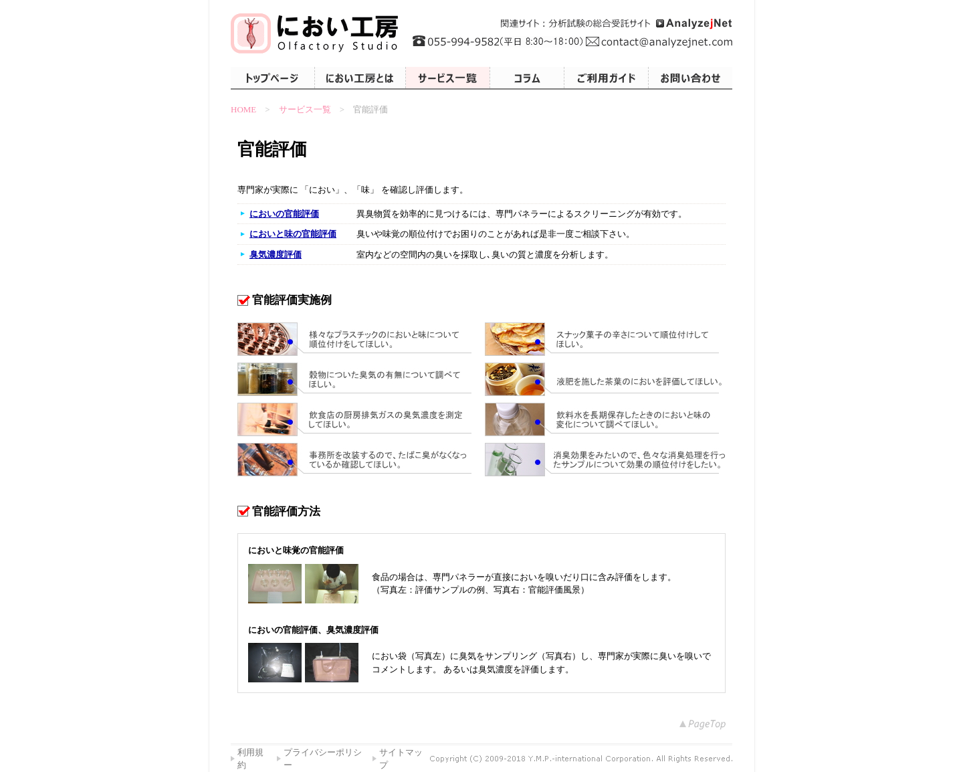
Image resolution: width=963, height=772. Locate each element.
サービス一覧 (305, 109)
